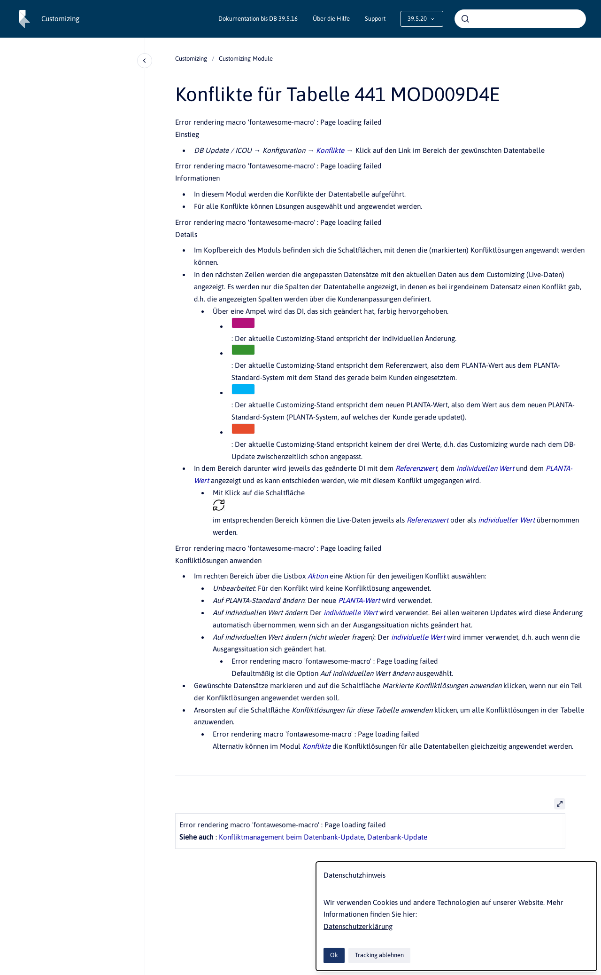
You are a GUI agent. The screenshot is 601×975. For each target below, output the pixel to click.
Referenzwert (416, 468)
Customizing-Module (246, 58)
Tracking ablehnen (379, 955)
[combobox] (520, 19)
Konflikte (330, 150)
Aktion (318, 576)
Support (375, 18)
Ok (334, 955)
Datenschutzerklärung (358, 926)
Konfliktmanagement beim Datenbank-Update (291, 837)
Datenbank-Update (397, 837)
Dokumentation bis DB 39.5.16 (258, 18)
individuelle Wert (351, 613)
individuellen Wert (485, 468)
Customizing (60, 19)
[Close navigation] (144, 60)
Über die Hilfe (331, 18)
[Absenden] (465, 18)
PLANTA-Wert (359, 600)
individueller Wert (506, 520)
